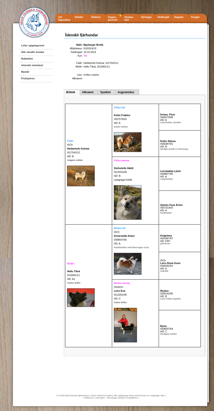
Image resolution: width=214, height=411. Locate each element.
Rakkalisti (27, 58)
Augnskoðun (125, 92)
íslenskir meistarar (32, 65)
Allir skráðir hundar (32, 52)
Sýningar (146, 17)
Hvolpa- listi (129, 18)
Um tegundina (64, 18)
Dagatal (178, 17)
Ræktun (96, 17)
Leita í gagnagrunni (32, 45)
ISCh (116, 232)
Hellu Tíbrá (90, 66)
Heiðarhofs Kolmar (94, 63)
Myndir (25, 71)
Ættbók (70, 92)
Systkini (105, 92)
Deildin (79, 17)
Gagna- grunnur (112, 18)
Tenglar (195, 17)
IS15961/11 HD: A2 (73, 275)
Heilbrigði (163, 17)
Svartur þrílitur (120, 302)
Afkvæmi (88, 92)
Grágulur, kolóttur (75, 160)
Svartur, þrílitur (73, 283)
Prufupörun (28, 78)
